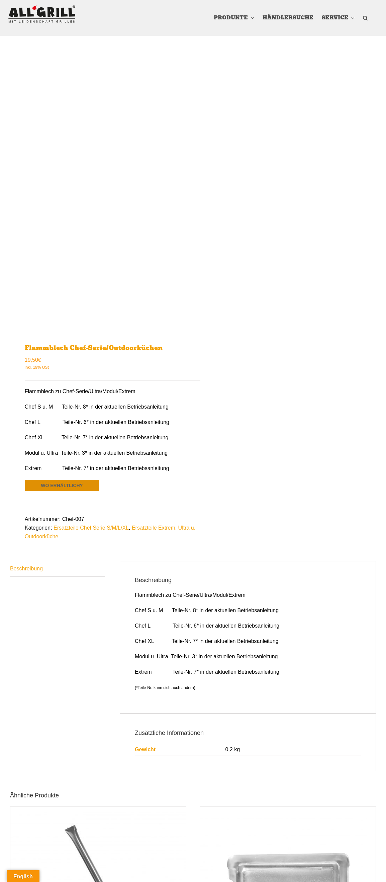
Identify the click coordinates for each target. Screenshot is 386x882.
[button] (365, 18)
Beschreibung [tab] (26, 568)
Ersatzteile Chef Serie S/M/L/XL (91, 528)
